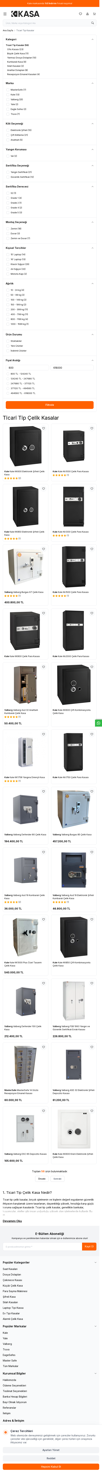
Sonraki (57, 1178)
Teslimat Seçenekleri (15, 1391)
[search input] (50, 22)
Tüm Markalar (10, 1366)
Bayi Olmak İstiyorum (15, 1402)
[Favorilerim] (80, 14)
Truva (6, 1349)
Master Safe (10, 1360)
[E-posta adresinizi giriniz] (49, 1246)
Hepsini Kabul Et (51, 1466)
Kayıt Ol (89, 1246)
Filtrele (49, 404)
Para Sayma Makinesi (15, 1291)
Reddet (51, 1458)
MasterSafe (10, 1090)
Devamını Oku (12, 1221)
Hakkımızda (9, 1379)
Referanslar (9, 1407)
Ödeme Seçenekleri (14, 1385)
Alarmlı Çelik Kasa (13, 1318)
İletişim (6, 1413)
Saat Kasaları (10, 1268)
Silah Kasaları (10, 1302)
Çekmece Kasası (12, 1280)
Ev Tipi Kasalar (11, 1313)
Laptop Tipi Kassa (13, 1307)
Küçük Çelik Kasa (13, 1285)
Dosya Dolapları (12, 1274)
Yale (5, 1338)
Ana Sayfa (8, 30)
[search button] (93, 22)
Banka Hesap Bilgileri (15, 1396)
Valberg (8, 592)
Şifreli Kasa (9, 1296)
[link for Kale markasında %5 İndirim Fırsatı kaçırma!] (49, 3)
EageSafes (9, 1354)
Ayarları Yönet (51, 1450)
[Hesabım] (87, 14)
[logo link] (25, 14)
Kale (7, 471)
